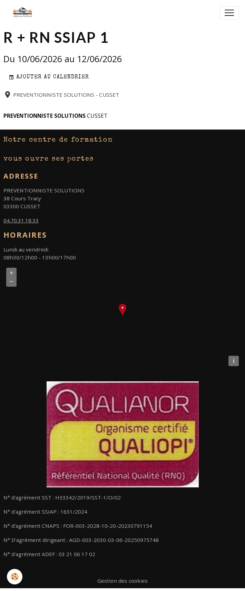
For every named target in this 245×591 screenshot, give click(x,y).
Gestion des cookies (122, 580)
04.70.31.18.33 (21, 220)
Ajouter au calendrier (49, 77)
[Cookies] (14, 576)
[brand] (25, 12)
